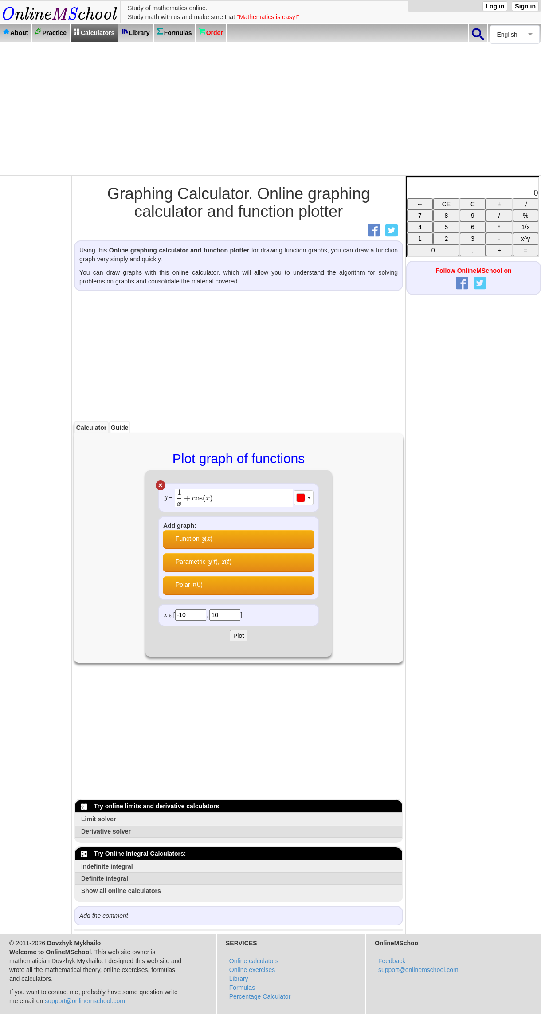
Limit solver (98, 818)
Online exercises (252, 969)
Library (238, 978)
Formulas (242, 987)
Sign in (525, 6)
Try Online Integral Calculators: (133, 853)
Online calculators (253, 960)
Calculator (91, 427)
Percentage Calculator (260, 996)
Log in (495, 6)
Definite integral (104, 878)
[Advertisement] (270, 109)
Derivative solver (106, 831)
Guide (120, 427)
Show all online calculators (121, 890)
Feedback (391, 960)
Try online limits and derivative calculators (150, 806)
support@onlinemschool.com (85, 1000)
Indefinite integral (107, 866)
